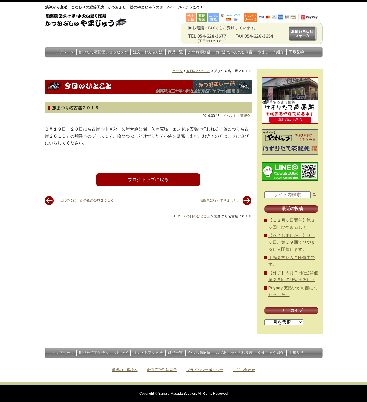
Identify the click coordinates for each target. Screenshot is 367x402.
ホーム (177, 71)
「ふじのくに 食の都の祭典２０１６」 (86, 200)
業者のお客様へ (125, 370)
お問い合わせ (244, 370)
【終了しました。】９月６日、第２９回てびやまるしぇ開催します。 (291, 242)
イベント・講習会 (236, 116)
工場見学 (296, 52)
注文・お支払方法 (148, 52)
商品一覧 (175, 52)
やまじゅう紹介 (271, 52)
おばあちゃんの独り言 (234, 52)
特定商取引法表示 (162, 370)
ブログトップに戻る (148, 179)
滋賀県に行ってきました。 (220, 200)
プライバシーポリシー (204, 370)
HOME (177, 216)
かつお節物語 (199, 52)
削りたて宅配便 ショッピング (103, 52)
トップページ (63, 52)
